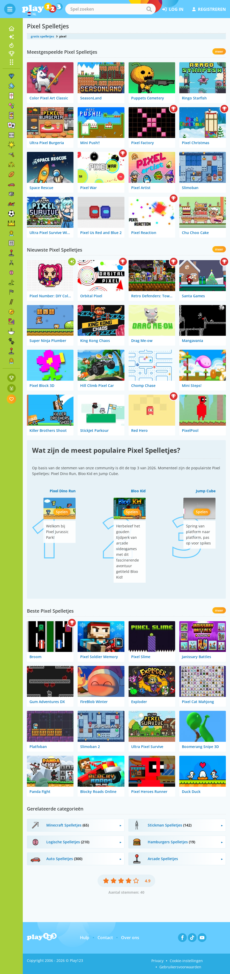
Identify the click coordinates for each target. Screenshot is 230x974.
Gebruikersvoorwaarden (180, 966)
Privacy (157, 960)
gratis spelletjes (42, 36)
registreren (209, 9)
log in (172, 9)
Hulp (84, 937)
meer (219, 51)
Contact (105, 937)
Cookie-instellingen (186, 960)
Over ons (130, 937)
